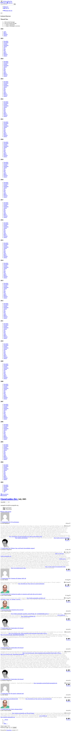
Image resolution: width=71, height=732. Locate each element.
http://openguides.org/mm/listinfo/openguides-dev (45, 683)
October (5, 44)
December (5, 41)
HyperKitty (9, 730)
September (5, 45)
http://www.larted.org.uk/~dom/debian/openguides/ (12, 634)
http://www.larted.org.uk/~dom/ (18, 568)
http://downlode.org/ (23, 583)
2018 (2, 179)
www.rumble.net (61, 615)
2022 (2, 99)
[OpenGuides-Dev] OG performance (10, 522)
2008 (2, 381)
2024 (2, 58)
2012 (2, 300)
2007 (2, 401)
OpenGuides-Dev (9, 499)
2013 (2, 280)
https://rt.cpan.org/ (59, 553)
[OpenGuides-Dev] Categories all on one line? (12, 609)
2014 (2, 260)
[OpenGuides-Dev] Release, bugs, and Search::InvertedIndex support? (18, 548)
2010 (2, 341)
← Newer (5, 719)
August (5, 46)
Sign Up (6, 8)
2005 (2, 442)
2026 (2, 29)
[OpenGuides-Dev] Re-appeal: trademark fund (12, 693)
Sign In (5, 6)
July (4, 47)
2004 (2, 462)
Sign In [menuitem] (4, 2)
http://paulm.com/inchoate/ (21, 537)
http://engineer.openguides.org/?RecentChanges (23, 713)
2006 (2, 421)
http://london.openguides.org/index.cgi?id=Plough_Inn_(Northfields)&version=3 (30, 613)
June (4, 49)
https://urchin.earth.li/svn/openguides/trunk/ (55, 566)
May (4, 50)
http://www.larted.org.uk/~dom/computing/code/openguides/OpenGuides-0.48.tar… (42, 653)
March (5, 33)
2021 (2, 119)
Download (4, 495)
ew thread (6, 511)
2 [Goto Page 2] (3, 722)
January (5, 35)
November (5, 42)
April (4, 31)
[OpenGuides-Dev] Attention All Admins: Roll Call (13, 578)
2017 (2, 200)
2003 (2, 482)
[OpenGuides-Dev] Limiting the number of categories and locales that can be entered (21, 594)
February (5, 34)
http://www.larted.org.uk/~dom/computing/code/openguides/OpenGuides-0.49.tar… (28, 633)
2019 (2, 159)
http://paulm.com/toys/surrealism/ (62, 537)
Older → (5, 723)
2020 (2, 139)
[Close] (1, 13)
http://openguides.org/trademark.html (9, 698)
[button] (1, 2)
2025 (2, 38)
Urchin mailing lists (7, 1)
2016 (2, 220)
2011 (2, 321)
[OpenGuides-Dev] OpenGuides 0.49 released (12, 628)
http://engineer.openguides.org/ (28, 616)
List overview (4, 494)
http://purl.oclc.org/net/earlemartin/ (36, 583)
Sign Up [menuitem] (9, 2)
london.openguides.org (6, 556)
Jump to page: (5, 726)
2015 (2, 240)
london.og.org (62, 558)
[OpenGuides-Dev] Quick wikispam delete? (11, 709)
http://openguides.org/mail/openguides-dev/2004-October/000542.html (25, 536)
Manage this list (7, 10)
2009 (2, 361)
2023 (2, 79)
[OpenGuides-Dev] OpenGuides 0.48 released (12, 647)
